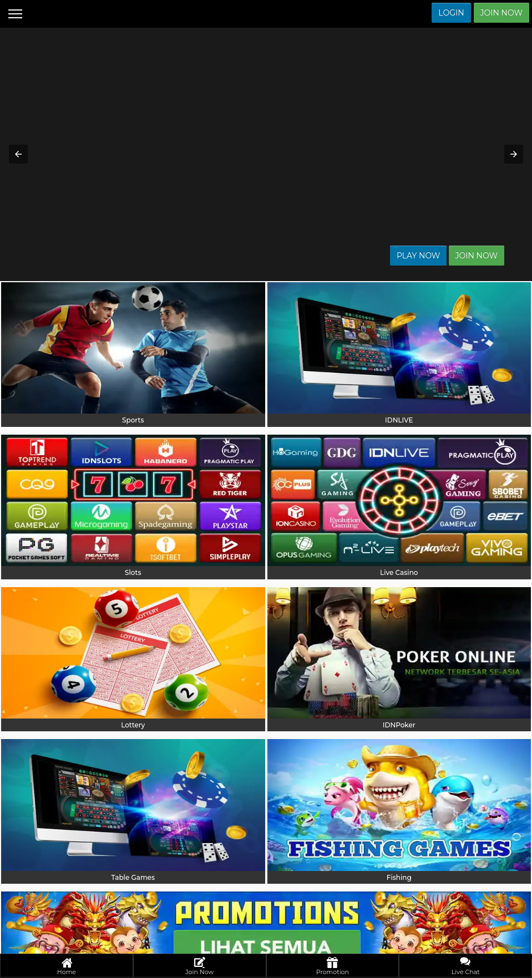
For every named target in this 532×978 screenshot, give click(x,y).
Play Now (441, 256)
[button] (18, 154)
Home (66, 966)
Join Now (501, 13)
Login (451, 13)
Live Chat (466, 966)
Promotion (332, 966)
